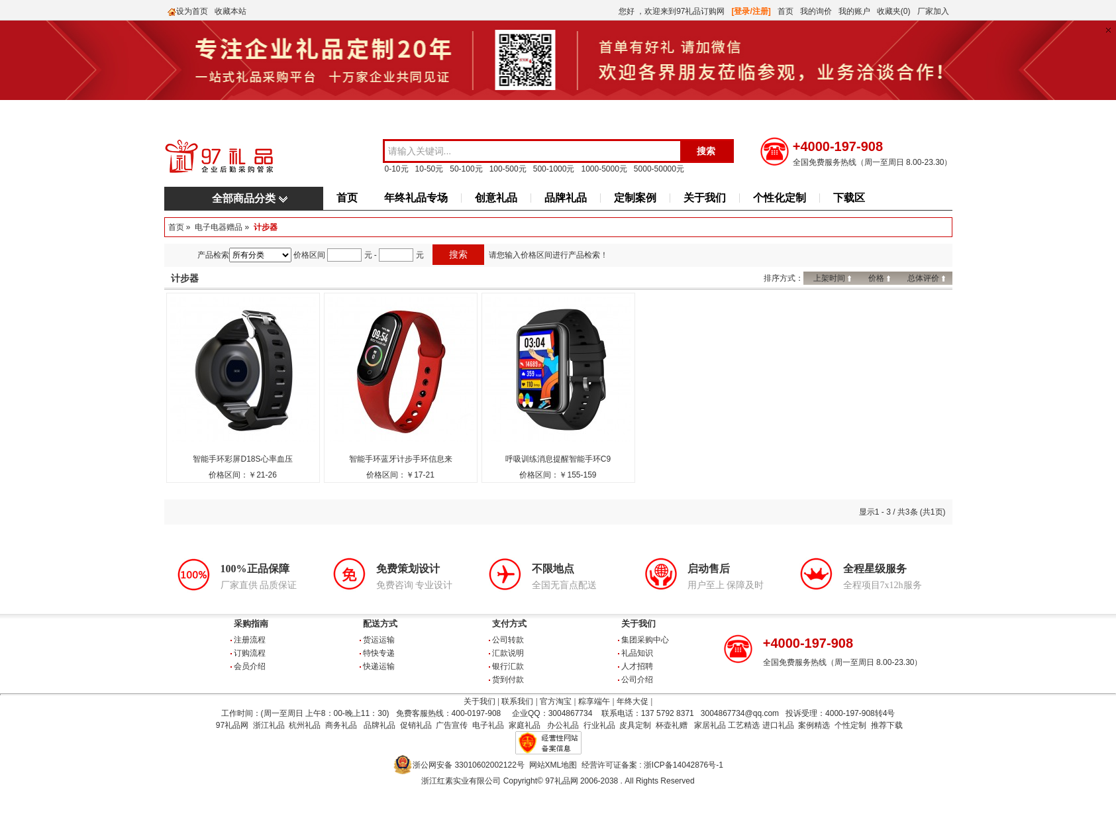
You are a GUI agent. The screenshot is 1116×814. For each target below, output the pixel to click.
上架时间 (829, 278)
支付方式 (509, 624)
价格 (876, 278)
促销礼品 (416, 725)
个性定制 (850, 725)
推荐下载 (887, 725)
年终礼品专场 (416, 197)
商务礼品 (341, 725)
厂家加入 (933, 11)
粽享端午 (594, 701)
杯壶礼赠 (671, 725)
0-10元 (397, 169)
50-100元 (466, 169)
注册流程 (250, 639)
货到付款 (508, 679)
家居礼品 (710, 725)
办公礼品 (563, 725)
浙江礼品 (269, 725)
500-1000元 (554, 169)
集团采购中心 (645, 639)
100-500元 (508, 169)
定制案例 (635, 197)
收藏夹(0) (894, 11)
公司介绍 (637, 679)
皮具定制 (635, 725)
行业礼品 (599, 725)
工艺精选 (744, 725)
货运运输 (379, 639)
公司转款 (508, 639)
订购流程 (250, 653)
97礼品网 (232, 725)
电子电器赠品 (218, 227)
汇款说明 (508, 653)
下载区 (849, 197)
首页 (785, 11)
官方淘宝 (556, 701)
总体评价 (923, 278)
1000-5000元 (604, 169)
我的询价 (816, 11)
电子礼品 (488, 725)
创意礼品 (496, 197)
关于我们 (705, 197)
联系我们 (517, 701)
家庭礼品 (524, 725)
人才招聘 (637, 666)
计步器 (266, 227)
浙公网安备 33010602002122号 (469, 765)
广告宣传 (452, 725)
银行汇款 (508, 666)
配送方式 (380, 624)
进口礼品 (778, 725)
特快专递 (379, 653)
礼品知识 (637, 653)
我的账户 (854, 11)
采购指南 (251, 624)
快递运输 (379, 666)
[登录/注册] (751, 11)
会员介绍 (250, 666)
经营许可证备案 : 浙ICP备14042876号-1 (652, 765)
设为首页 (192, 11)
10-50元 (429, 169)
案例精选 (814, 725)
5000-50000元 (659, 169)
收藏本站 (230, 11)
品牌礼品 (565, 197)
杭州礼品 (305, 725)
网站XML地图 (553, 765)
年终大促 (632, 701)
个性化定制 (779, 197)
